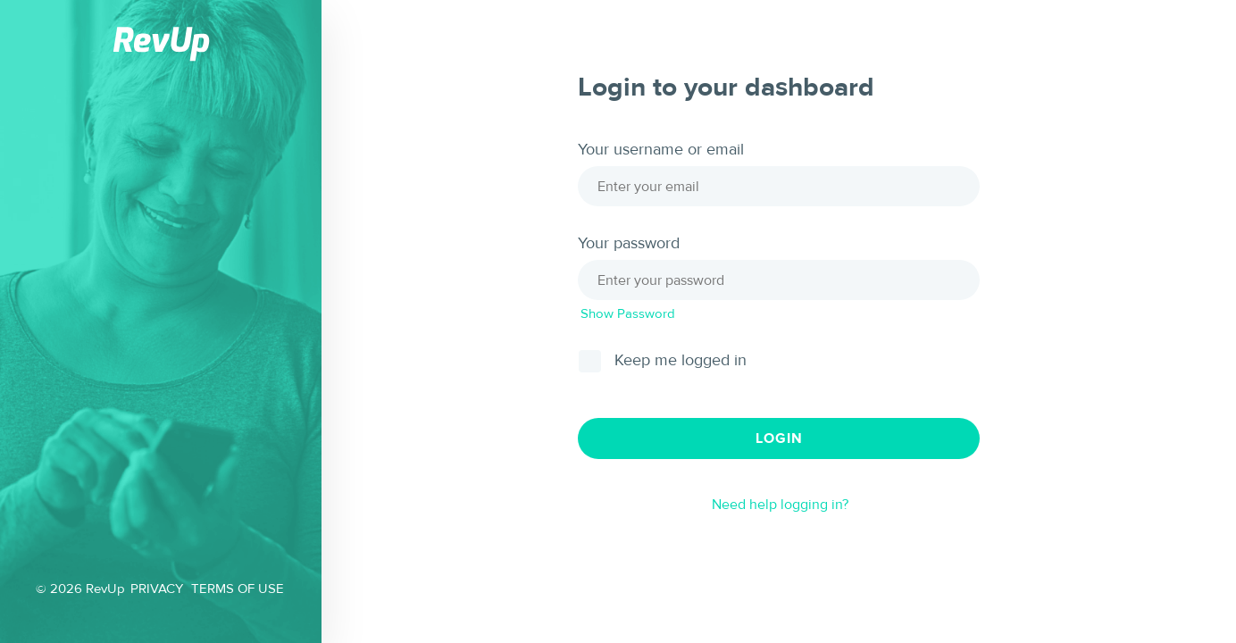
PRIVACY (156, 589)
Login (779, 438)
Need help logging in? (780, 504)
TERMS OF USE (237, 589)
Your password (629, 244)
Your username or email (661, 150)
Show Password (627, 314)
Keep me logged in (680, 361)
